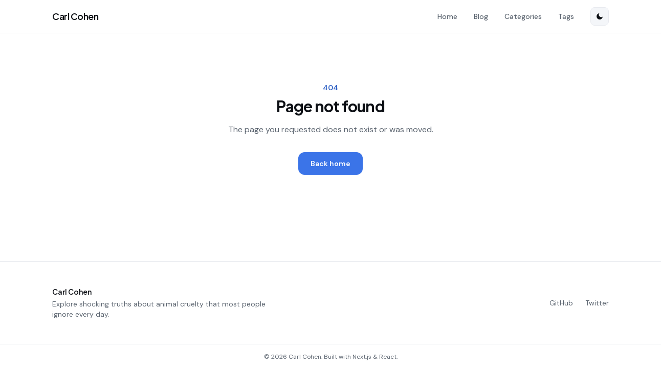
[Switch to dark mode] (599, 16)
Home (447, 16)
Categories (523, 16)
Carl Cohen (75, 16)
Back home (330, 163)
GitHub (561, 303)
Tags (566, 16)
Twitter (597, 303)
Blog (481, 16)
